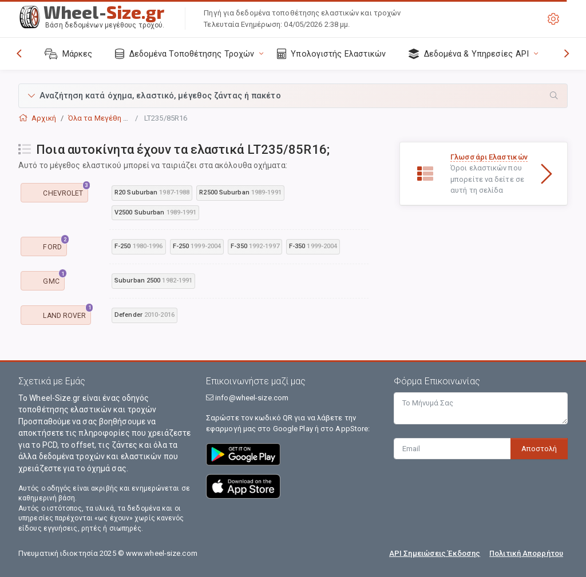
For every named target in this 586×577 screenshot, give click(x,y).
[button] (293, 95)
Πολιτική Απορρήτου (526, 553)
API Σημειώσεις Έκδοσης (434, 553)
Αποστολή (539, 448)
